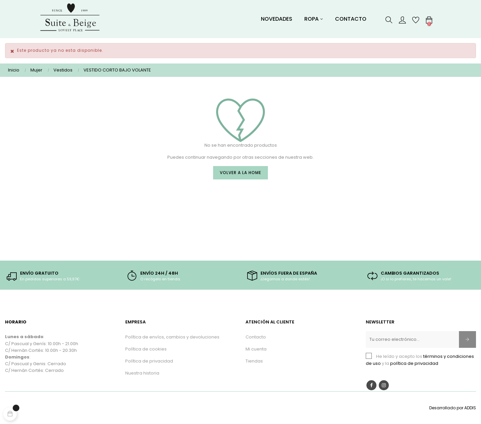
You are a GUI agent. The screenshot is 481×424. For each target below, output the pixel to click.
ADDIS (470, 408)
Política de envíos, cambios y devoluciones (172, 337)
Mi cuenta (256, 349)
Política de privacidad (149, 361)
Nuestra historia (142, 373)
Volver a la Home (240, 172)
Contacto (256, 337)
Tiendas (254, 361)
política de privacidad (414, 363)
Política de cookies (146, 349)
